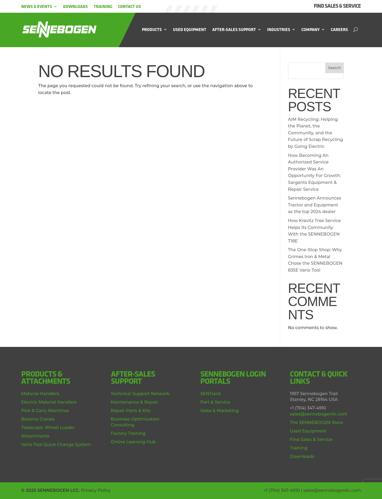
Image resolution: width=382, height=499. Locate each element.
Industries (278, 29)
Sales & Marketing (219, 410)
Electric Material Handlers (49, 402)
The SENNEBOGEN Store (316, 422)
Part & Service (215, 402)
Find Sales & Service (311, 439)
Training (103, 6)
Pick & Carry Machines (45, 410)
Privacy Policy (95, 490)
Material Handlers (40, 393)
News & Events (36, 6)
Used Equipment (189, 29)
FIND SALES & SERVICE (337, 5)
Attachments (35, 436)
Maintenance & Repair (134, 402)
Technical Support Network (140, 393)
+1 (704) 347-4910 (282, 490)
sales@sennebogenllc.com (319, 414)
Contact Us (129, 6)
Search (334, 67)
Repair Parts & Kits (131, 410)
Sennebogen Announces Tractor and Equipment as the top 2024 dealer (314, 205)
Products (152, 29)
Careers (339, 29)
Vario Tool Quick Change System (56, 444)
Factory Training (128, 433)
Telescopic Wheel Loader (48, 427)
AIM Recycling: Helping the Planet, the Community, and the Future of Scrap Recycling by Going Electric (315, 133)
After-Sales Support (234, 29)
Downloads (75, 6)
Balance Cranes (37, 419)
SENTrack (210, 393)
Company (310, 29)
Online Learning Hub (133, 441)
